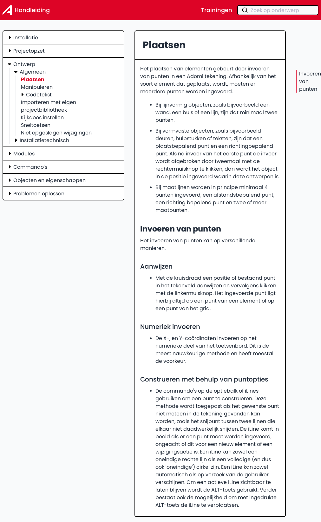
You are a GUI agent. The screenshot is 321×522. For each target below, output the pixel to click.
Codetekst (39, 94)
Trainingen (216, 10)
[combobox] (277, 10)
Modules (24, 153)
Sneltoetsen (35, 124)
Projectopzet (29, 50)
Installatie (25, 37)
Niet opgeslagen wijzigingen (56, 132)
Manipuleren (37, 86)
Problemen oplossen (38, 193)
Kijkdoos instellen (42, 117)
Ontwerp (24, 64)
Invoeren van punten (310, 81)
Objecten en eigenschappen (49, 180)
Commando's (30, 166)
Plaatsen (32, 79)
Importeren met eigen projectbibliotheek (48, 106)
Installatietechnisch (44, 140)
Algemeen (33, 71)
